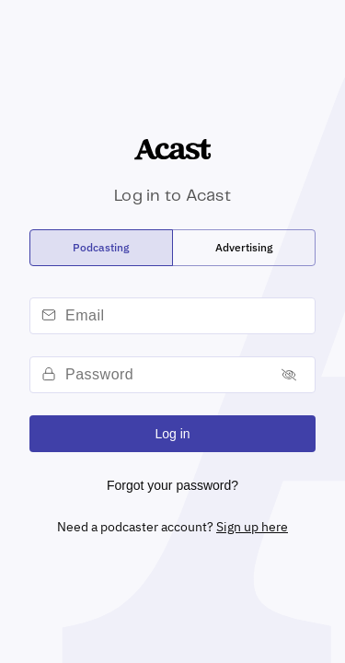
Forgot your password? (172, 485)
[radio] (101, 247)
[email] (187, 315)
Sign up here (252, 526)
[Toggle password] (289, 375)
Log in (172, 433)
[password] (165, 374)
